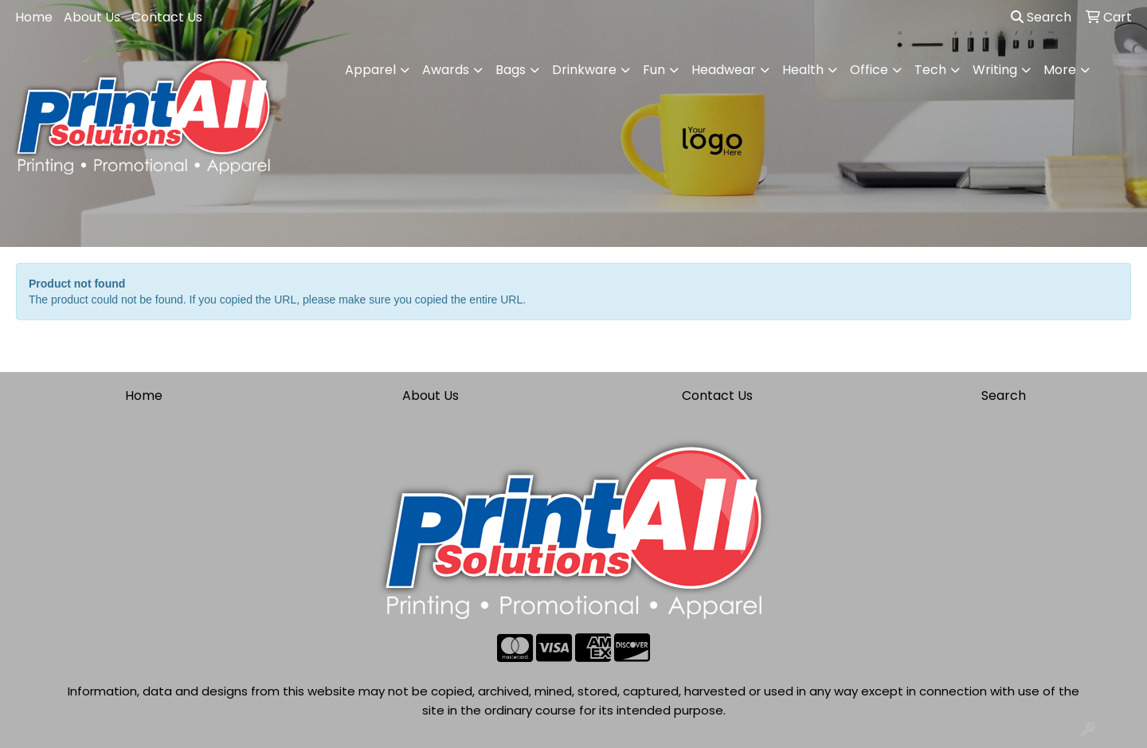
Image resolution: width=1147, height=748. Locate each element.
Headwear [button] (723, 70)
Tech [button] (930, 70)
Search (1041, 17)
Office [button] (869, 70)
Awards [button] (445, 70)
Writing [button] (995, 70)
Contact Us (166, 17)
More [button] (1059, 70)
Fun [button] (654, 70)
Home (34, 17)
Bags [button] (510, 70)
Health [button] (803, 70)
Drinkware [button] (584, 70)
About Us (92, 17)
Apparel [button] (370, 70)
